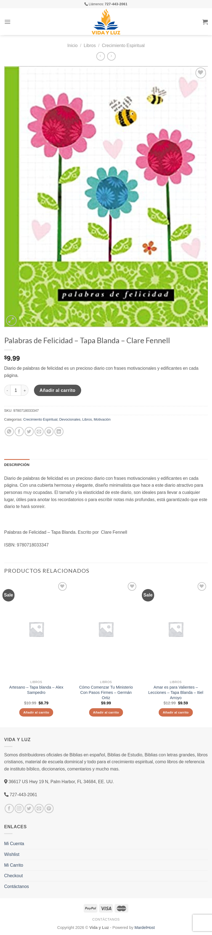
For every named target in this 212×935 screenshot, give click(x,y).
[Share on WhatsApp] (9, 431)
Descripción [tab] (17, 464)
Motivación (102, 419)
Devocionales (70, 419)
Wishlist (11, 854)
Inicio (72, 45)
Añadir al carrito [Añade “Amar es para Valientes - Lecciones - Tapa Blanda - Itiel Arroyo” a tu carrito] (176, 712)
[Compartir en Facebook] (19, 431)
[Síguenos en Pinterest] (49, 808)
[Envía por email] (39, 431)
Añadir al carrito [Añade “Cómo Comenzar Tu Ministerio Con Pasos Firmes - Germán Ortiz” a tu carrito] (106, 712)
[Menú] (7, 21)
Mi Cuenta (14, 843)
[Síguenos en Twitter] (29, 808)
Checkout (13, 876)
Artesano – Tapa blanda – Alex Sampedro (36, 690)
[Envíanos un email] (39, 808)
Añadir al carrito (57, 390)
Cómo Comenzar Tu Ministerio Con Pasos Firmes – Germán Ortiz (106, 692)
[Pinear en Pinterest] (49, 431)
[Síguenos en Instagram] (19, 808)
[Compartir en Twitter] (29, 431)
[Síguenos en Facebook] (9, 808)
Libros (90, 45)
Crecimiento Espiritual (123, 45)
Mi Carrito (13, 865)
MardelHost (144, 927)
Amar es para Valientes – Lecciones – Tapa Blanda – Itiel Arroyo (175, 692)
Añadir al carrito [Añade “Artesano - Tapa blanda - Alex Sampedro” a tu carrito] (36, 712)
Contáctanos (16, 886)
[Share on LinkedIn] (58, 431)
